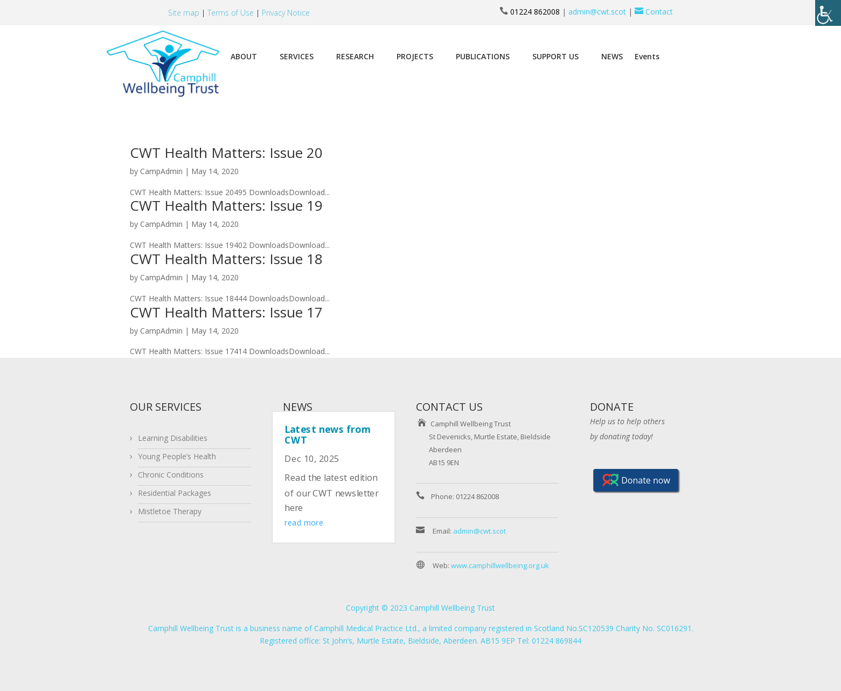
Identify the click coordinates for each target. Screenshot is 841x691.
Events (647, 56)
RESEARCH (355, 56)
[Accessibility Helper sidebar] (828, 13)
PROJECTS (415, 56)
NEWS (612, 56)
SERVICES (297, 56)
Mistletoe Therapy (169, 511)
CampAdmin (161, 171)
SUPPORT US (555, 56)
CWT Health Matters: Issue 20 (226, 152)
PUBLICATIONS (483, 56)
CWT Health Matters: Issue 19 (226, 205)
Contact (653, 11)
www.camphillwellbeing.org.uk (500, 565)
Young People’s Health (177, 456)
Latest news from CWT (328, 434)
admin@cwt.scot (597, 11)
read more (304, 522)
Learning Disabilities (172, 438)
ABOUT (244, 56)
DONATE (612, 406)
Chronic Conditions (171, 474)
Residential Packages (174, 493)
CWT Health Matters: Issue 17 (226, 312)
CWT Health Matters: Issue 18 (226, 258)
